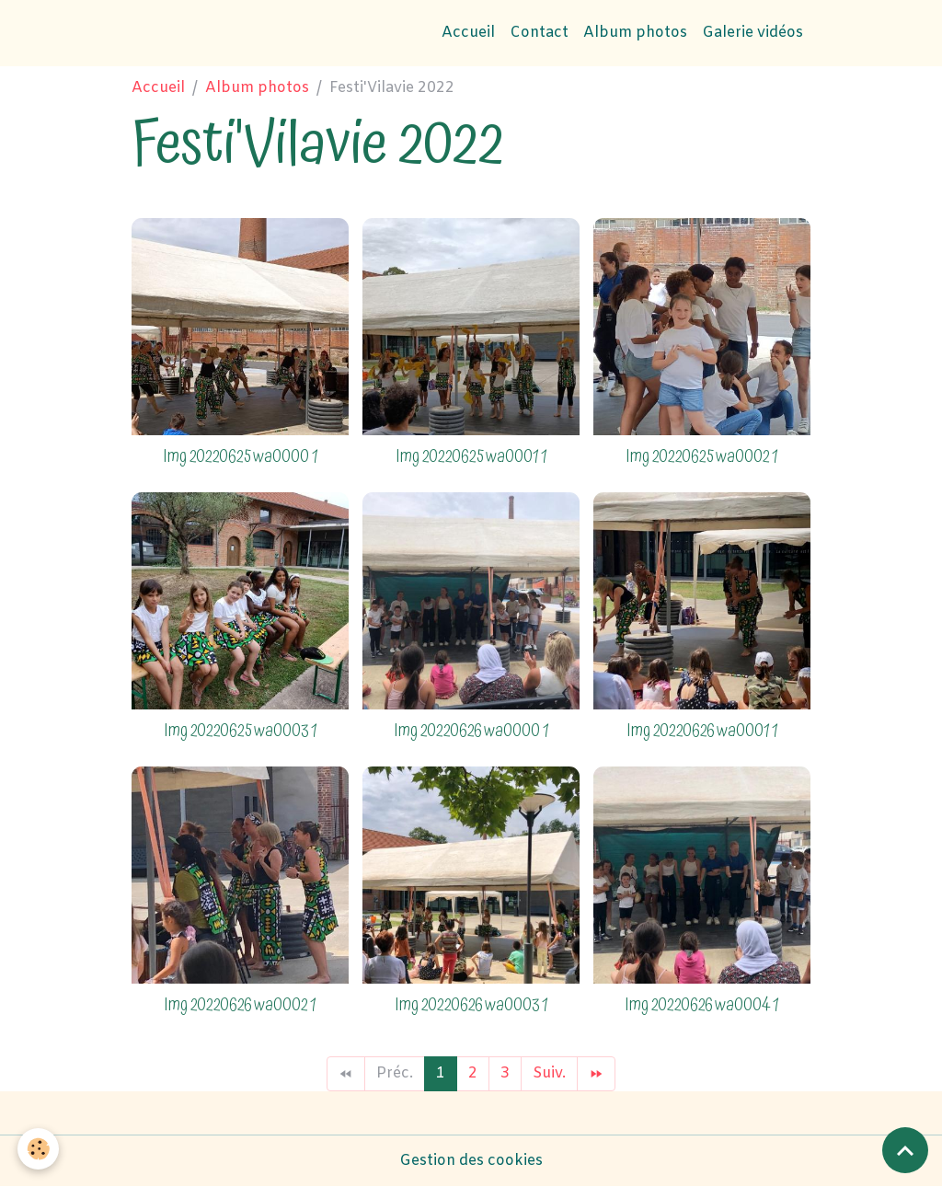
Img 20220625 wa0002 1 (701, 457)
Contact (539, 32)
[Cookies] (39, 1149)
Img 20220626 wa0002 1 (240, 1005)
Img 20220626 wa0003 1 (471, 1005)
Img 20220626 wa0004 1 (701, 1005)
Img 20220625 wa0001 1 (471, 457)
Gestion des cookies (471, 1160)
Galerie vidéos (752, 32)
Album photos (635, 32)
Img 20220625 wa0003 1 (240, 731)
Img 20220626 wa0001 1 (701, 731)
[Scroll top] (905, 1150)
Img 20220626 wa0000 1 (471, 731)
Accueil (468, 32)
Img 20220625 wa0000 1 (240, 457)
